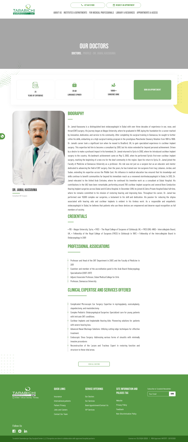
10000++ (113, 88)
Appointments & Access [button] (147, 12)
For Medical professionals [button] (101, 12)
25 (35, 89)
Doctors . (77, 53)
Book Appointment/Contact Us (96, 405)
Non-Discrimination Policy (126, 413)
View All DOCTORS (94, 364)
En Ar (74, 89)
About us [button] (57, 12)
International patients (62, 400)
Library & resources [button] (125, 12)
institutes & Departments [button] (75, 12)
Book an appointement (152, 89)
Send (172, 394)
